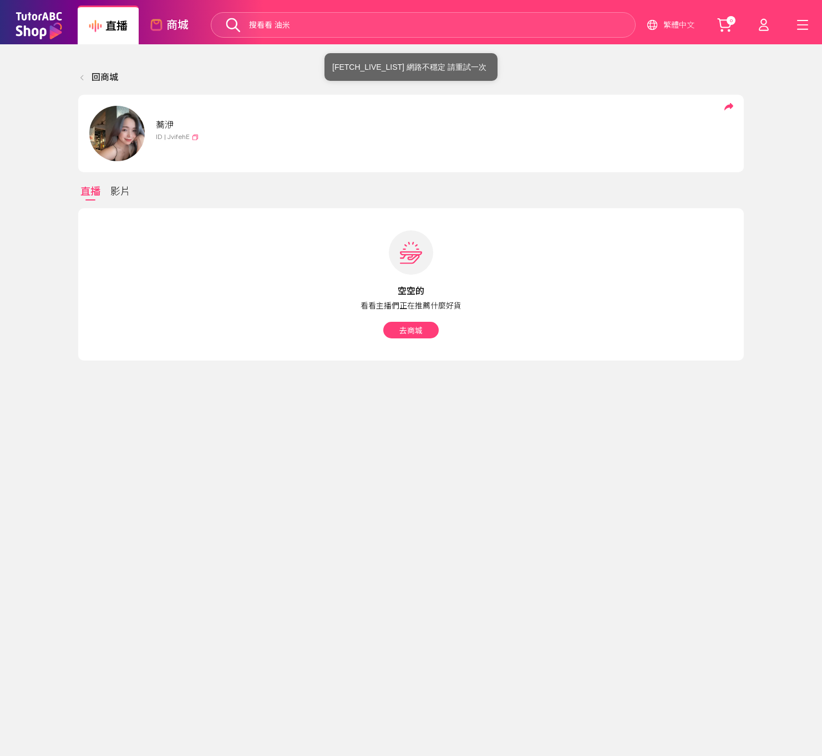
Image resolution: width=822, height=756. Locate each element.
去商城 (411, 331)
